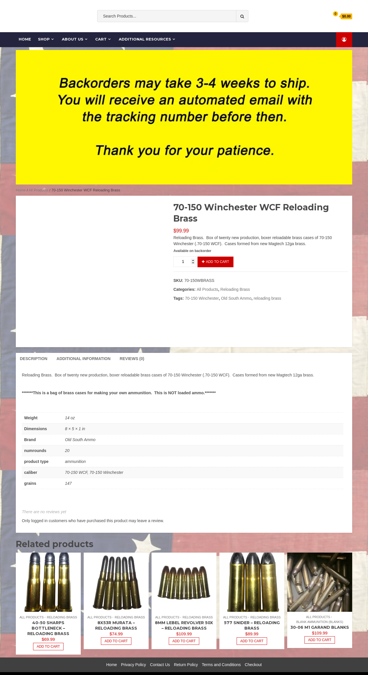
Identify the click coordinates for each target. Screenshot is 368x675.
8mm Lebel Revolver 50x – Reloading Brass (184, 616)
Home (22, 39)
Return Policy (186, 655)
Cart (98, 39)
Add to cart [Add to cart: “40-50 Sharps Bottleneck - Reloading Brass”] (48, 638)
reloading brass (267, 298)
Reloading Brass (235, 289)
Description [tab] (33, 349)
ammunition (179, 28)
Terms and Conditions (221, 655)
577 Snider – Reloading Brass (252, 616)
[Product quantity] (184, 261)
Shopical (219, 669)
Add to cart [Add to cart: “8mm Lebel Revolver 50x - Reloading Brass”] (184, 632)
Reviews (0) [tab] (132, 349)
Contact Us (160, 655)
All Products (38, 190)
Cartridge (236, 28)
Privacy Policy (133, 655)
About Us (69, 39)
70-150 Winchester (202, 298)
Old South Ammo (147, 28)
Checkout (253, 655)
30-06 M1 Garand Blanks (319, 618)
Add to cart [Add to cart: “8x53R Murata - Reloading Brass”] (116, 632)
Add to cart (217, 262)
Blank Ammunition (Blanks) (319, 613)
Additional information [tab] (84, 349)
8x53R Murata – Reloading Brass (116, 616)
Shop (41, 39)
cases (217, 28)
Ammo (201, 28)
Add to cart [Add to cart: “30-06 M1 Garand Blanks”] (319, 631)
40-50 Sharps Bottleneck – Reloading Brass (48, 619)
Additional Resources (142, 39)
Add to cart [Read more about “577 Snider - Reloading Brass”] (252, 632)
